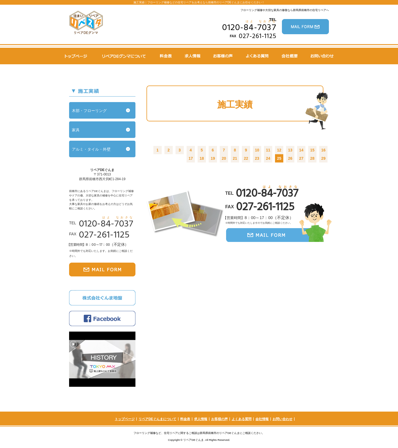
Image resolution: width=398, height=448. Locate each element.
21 (235, 158)
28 (312, 158)
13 (290, 150)
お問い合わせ (282, 419)
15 (312, 150)
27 (301, 158)
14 (301, 150)
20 (224, 158)
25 (279, 158)
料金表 (185, 419)
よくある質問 (242, 419)
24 (268, 158)
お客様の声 (219, 419)
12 (279, 150)
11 (268, 150)
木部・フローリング (89, 110)
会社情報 (262, 419)
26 (290, 158)
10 (257, 150)
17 (190, 158)
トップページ (125, 419)
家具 (76, 130)
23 (257, 158)
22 (246, 158)
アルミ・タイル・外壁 (91, 149)
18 (202, 158)
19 (213, 158)
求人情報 (200, 419)
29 (323, 158)
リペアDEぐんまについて (157, 419)
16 (323, 150)
